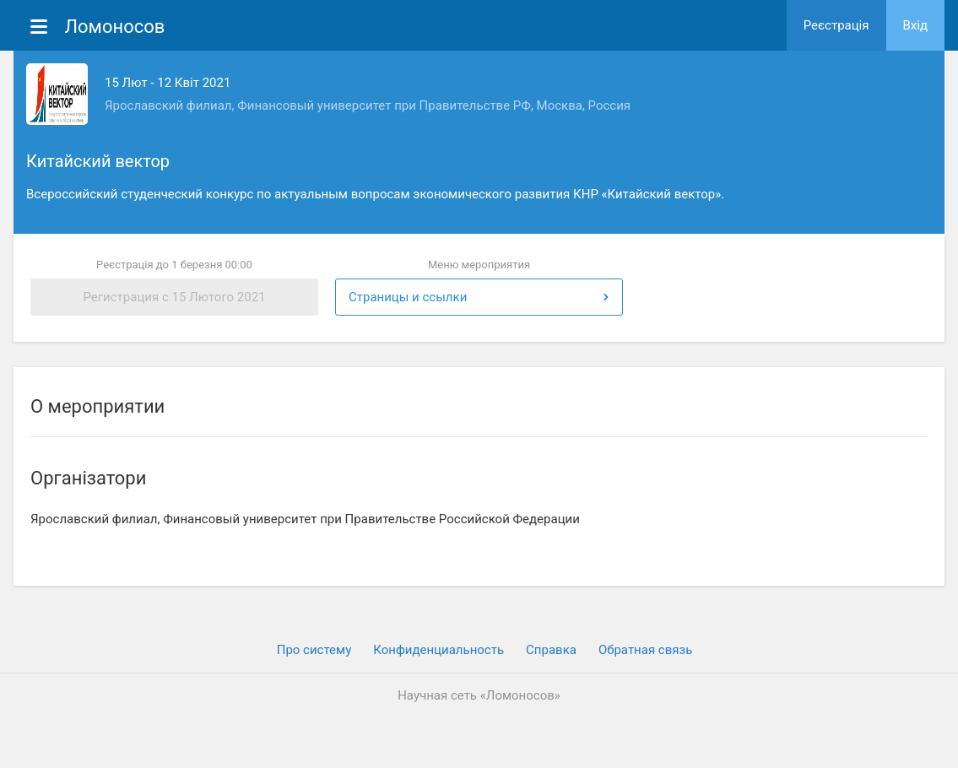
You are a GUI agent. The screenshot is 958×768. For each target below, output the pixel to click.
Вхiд (915, 25)
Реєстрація (836, 25)
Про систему (314, 649)
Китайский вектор (98, 161)
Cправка (551, 649)
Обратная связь (645, 649)
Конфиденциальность (438, 649)
